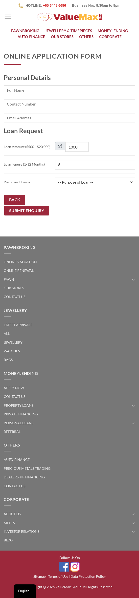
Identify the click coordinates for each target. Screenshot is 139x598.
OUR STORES (62, 36)
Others (86, 36)
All (7, 333)
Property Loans (18, 405)
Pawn (9, 279)
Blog (8, 540)
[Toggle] (133, 279)
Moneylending (113, 30)
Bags (8, 360)
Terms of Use (58, 576)
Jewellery (13, 342)
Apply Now (14, 388)
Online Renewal (19, 270)
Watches (12, 351)
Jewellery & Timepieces (68, 30)
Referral (12, 431)
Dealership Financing (24, 477)
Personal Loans (18, 423)
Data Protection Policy (88, 576)
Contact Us (14, 297)
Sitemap (39, 576)
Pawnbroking (25, 30)
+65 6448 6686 (54, 5)
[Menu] (7, 16)
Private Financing (21, 414)
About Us (12, 514)
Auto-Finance (31, 36)
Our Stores (14, 288)
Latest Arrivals (18, 325)
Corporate (110, 36)
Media (9, 523)
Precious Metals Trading (27, 468)
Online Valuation (20, 262)
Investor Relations (21, 531)
